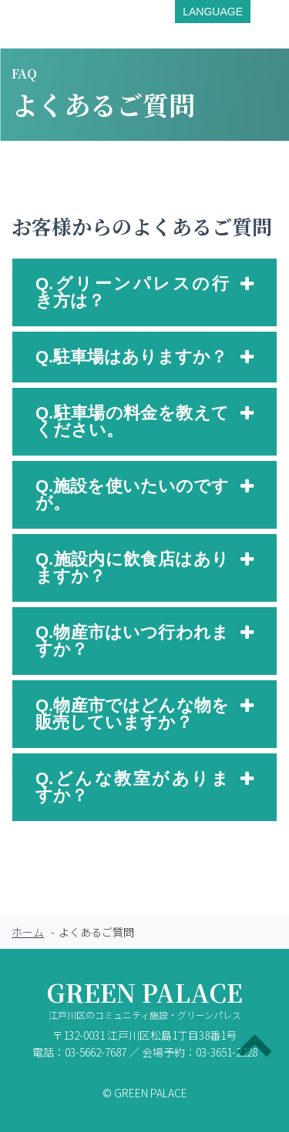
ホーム (28, 932)
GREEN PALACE (144, 1003)
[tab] (144, 292)
